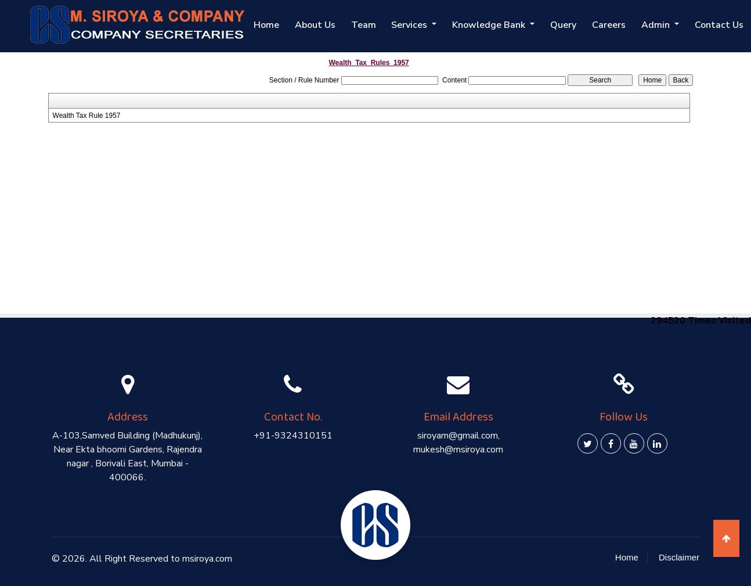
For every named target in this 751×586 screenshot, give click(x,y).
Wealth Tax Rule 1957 (87, 116)
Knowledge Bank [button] (494, 25)
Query (567, 25)
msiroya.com (207, 558)
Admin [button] (658, 25)
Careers (612, 25)
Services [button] (416, 25)
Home (275, 25)
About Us (322, 25)
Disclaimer (679, 557)
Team (370, 25)
